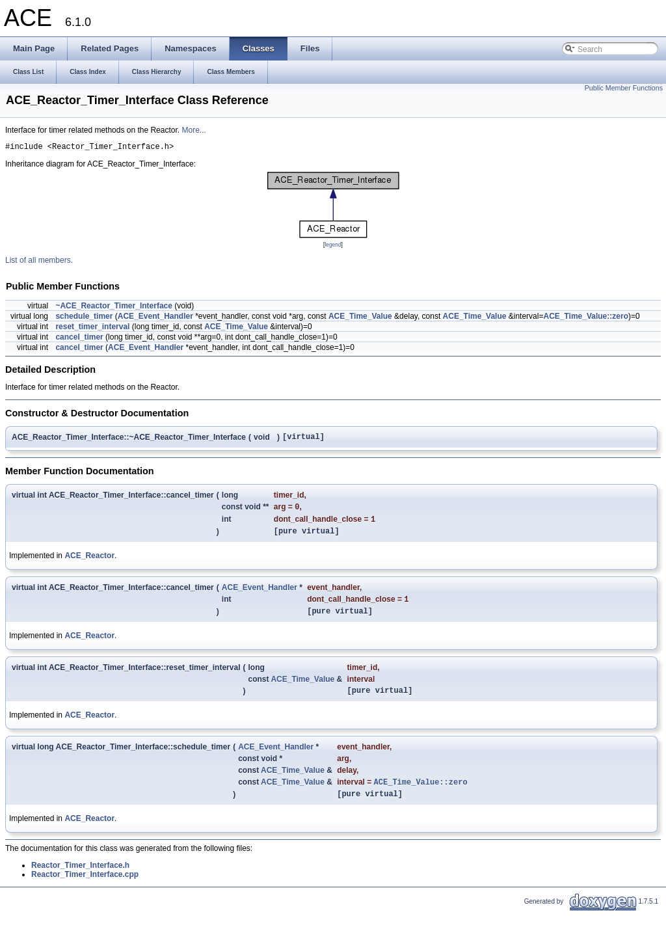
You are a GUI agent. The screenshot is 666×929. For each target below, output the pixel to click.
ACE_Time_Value (360, 318)
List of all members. (39, 262)
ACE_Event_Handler (155, 318)
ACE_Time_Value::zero (585, 318)
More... (193, 130)
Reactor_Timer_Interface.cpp (85, 891)
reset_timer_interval (92, 328)
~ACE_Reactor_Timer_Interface (113, 307)
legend (333, 246)
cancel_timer (79, 338)
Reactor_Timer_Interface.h (80, 882)
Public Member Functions (624, 88)
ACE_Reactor (89, 564)
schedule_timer (84, 318)
